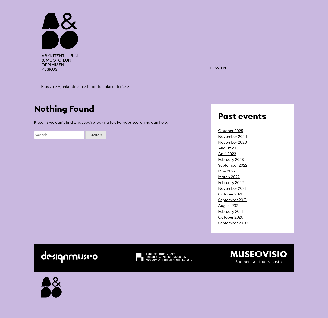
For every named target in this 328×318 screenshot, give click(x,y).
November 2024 (232, 136)
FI (211, 68)
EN (223, 68)
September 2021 (232, 199)
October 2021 (230, 194)
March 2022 (229, 176)
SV (217, 68)
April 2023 (227, 153)
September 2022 (232, 165)
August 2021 (228, 205)
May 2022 (227, 171)
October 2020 (230, 217)
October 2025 (230, 130)
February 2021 (230, 211)
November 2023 (232, 142)
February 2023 (231, 159)
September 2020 (233, 222)
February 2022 (231, 182)
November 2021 (232, 188)
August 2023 (229, 148)
